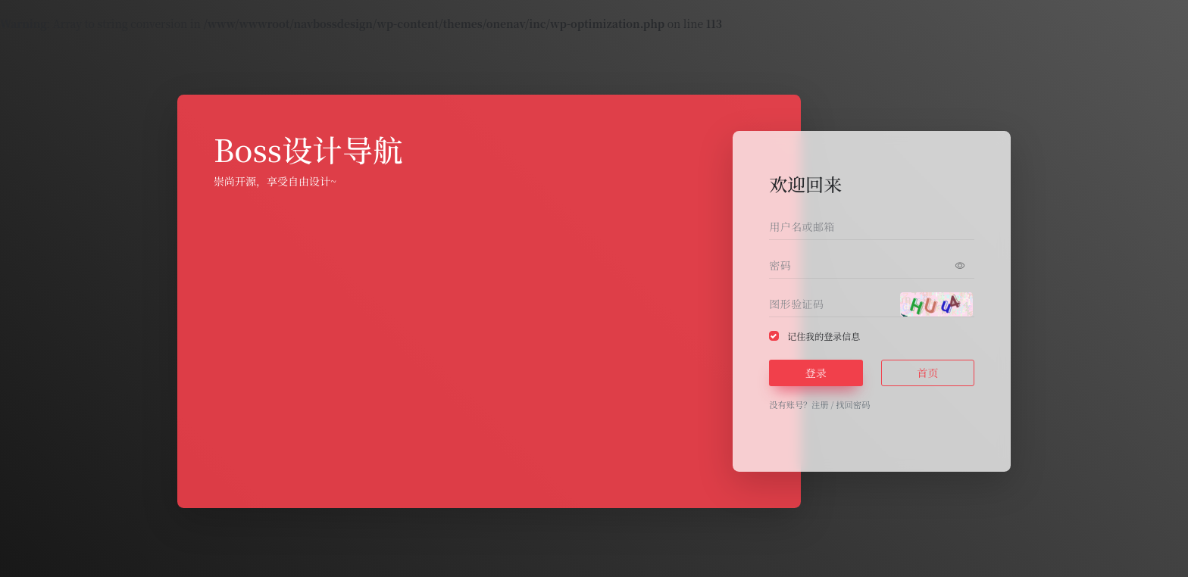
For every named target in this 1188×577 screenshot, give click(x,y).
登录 (816, 372)
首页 (927, 372)
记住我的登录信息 (823, 335)
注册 (819, 404)
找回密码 (853, 404)
